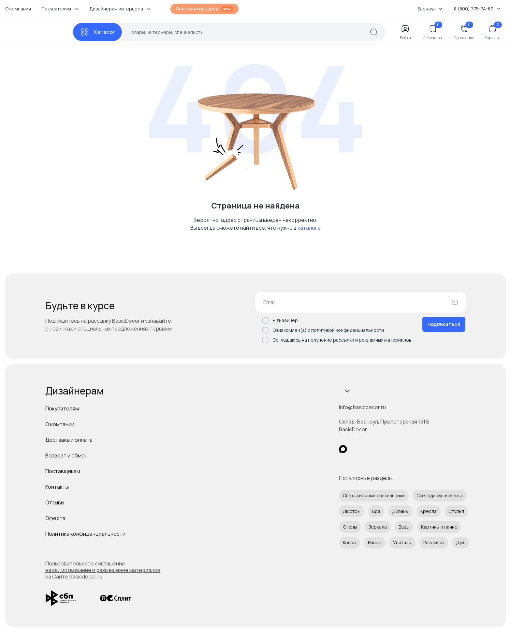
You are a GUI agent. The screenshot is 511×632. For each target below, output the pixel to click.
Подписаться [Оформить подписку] (444, 324)
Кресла (428, 511)
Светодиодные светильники (374, 495)
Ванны (374, 542)
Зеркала (378, 527)
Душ (460, 542)
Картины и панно (439, 527)
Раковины (433, 542)
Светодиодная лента (439, 495)
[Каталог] (97, 32)
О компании (18, 9)
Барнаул (429, 9)
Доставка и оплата (69, 439)
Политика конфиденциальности (85, 533)
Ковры (349, 542)
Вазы (404, 527)
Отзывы (54, 502)
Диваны (400, 511)
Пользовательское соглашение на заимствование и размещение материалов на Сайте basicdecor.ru (102, 570)
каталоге (309, 227)
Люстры (351, 511)
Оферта (55, 518)
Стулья (456, 511)
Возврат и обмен (66, 455)
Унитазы (402, 542)
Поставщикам (62, 471)
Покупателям (62, 408)
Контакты (57, 486)
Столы (350, 527)
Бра (376, 511)
